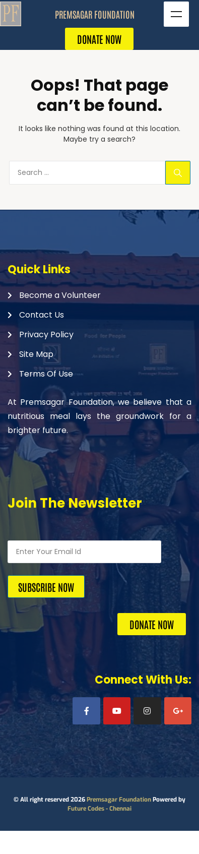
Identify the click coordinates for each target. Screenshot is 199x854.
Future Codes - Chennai (99, 809)
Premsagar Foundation (119, 800)
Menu (176, 14)
